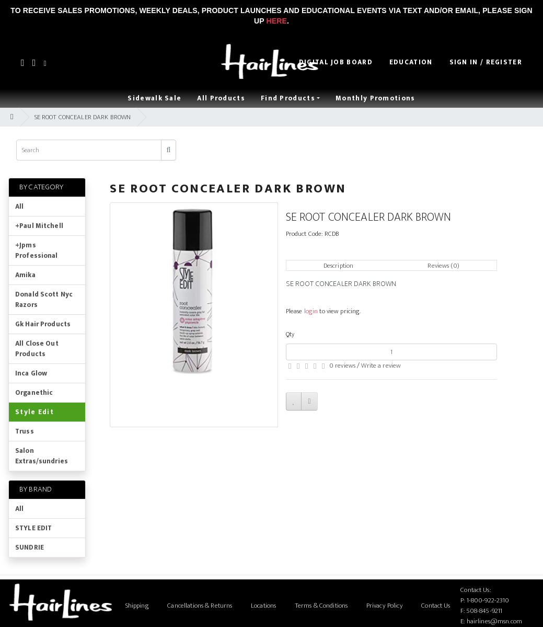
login (311, 311)
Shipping (137, 605)
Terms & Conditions (321, 605)
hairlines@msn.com (494, 621)
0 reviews (342, 365)
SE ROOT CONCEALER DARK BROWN (82, 117)
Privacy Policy (384, 605)
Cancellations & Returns (199, 605)
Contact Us (435, 605)
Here (277, 21)
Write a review (381, 365)
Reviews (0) (443, 265)
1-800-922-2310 (488, 600)
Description (338, 265)
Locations (263, 605)
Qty (290, 334)
